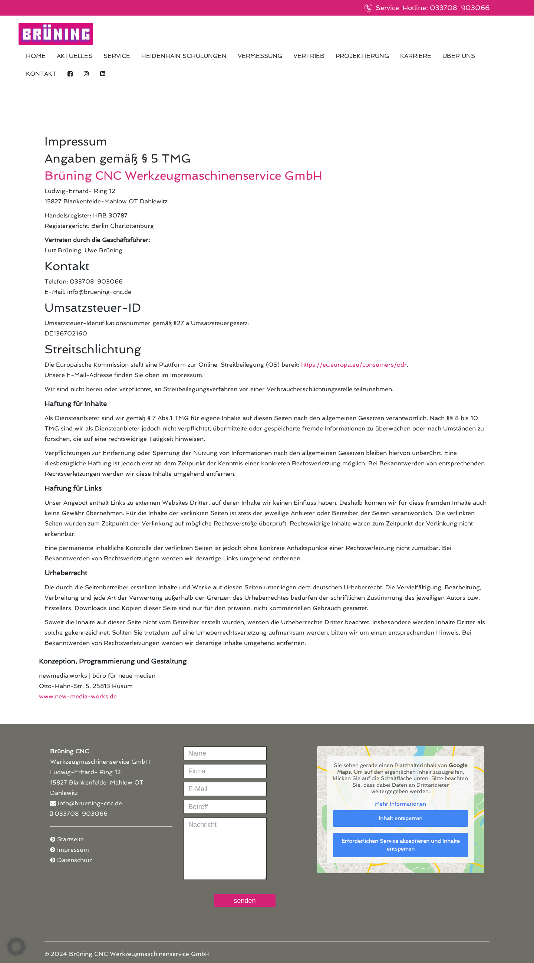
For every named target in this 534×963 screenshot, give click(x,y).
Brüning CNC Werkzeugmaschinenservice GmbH (56, 34)
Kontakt (41, 73)
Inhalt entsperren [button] (400, 818)
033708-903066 (81, 813)
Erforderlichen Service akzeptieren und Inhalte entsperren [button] (401, 845)
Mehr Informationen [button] (400, 804)
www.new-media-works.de (78, 696)
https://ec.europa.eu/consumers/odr (354, 364)
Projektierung (362, 55)
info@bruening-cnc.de (90, 803)
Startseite (70, 839)
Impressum (73, 849)
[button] (16, 946)
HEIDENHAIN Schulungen (184, 55)
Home (36, 55)
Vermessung (260, 55)
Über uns (458, 55)
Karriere (415, 55)
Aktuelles (74, 55)
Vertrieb (308, 55)
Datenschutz (74, 860)
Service (116, 55)
